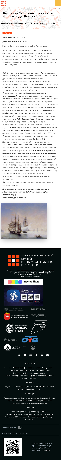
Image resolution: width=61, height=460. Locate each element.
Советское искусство (30, 398)
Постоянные (18, 387)
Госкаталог (23, 433)
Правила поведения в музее (42, 375)
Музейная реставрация (33, 414)
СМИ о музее (20, 417)
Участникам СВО (29, 378)
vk (41, 355)
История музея (17, 412)
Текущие (8, 387)
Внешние (50, 387)
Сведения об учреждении (36, 412)
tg (24, 355)
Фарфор (10, 400)
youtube (47, 355)
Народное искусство (38, 403)
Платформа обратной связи (17, 375)
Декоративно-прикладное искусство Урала (33, 400)
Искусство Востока (20, 403)
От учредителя (34, 417)
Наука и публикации (14, 414)
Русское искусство (12, 398)
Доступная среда (42, 370)
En (59, 8)
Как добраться (48, 368)
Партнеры (9, 417)
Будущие (28, 387)
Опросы (28, 373)
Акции (31, 370)
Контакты (49, 414)
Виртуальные (39, 387)
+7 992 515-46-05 (13, 355)
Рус (54, 8)
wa (18, 355)
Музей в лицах (47, 417)
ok (35, 355)
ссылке (47, 450)
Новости (8, 368)
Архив (7, 33)
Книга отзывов (39, 373)
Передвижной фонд (32, 389)
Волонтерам (18, 373)
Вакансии (29, 419)
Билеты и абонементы (18, 370)
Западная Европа (47, 398)
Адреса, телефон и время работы (27, 368)
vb (30, 355)
